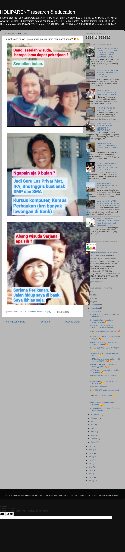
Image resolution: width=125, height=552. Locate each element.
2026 (91, 291)
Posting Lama (72, 321)
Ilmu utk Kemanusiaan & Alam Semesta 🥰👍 (102, 404)
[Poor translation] (9, 514)
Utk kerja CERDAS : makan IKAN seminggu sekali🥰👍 (103, 366)
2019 (91, 457)
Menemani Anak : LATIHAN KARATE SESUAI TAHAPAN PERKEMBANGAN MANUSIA (108, 203)
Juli (92, 421)
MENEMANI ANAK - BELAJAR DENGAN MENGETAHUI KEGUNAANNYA (105, 127)
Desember (95, 305)
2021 (91, 450)
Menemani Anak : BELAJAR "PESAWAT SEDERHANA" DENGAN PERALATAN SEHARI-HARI (107, 73)
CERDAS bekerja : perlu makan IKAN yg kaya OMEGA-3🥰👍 (105, 360)
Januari (94, 442)
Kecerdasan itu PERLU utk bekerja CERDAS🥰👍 (104, 382)
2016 (91, 467)
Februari (94, 439)
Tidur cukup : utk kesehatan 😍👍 (103, 396)
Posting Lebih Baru (15, 321)
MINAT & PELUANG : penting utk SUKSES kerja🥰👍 (103, 343)
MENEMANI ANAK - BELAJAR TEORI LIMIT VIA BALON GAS (107, 185)
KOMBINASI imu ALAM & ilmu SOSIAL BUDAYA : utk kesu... (102, 327)
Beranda (45, 321)
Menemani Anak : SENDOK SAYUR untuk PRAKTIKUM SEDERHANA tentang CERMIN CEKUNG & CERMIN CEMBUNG (107, 52)
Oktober (94, 312)
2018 (91, 460)
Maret (93, 435)
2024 (91, 298)
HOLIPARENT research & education (37, 12)
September (95, 415)
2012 (91, 481)
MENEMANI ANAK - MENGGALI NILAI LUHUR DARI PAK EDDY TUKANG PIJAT (107, 147)
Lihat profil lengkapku (94, 282)
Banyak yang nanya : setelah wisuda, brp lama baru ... (104, 316)
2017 (91, 463)
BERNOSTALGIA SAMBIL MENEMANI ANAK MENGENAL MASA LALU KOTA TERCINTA (107, 166)
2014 (91, 474)
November (95, 308)
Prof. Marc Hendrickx (98, 387)
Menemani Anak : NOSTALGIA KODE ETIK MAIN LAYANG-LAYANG (106, 92)
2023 (91, 302)
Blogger (116, 495)
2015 (91, 470)
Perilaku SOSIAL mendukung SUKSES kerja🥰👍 (101, 321)
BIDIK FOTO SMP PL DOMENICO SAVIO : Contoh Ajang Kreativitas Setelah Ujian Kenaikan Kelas (108, 222)
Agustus (94, 418)
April (93, 432)
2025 (91, 295)
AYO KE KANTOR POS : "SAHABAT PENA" (106, 109)
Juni (93, 425)
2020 (91, 453)
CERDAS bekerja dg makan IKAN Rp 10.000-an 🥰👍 (105, 371)
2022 (91, 446)
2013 (91, 477)
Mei (92, 428)
